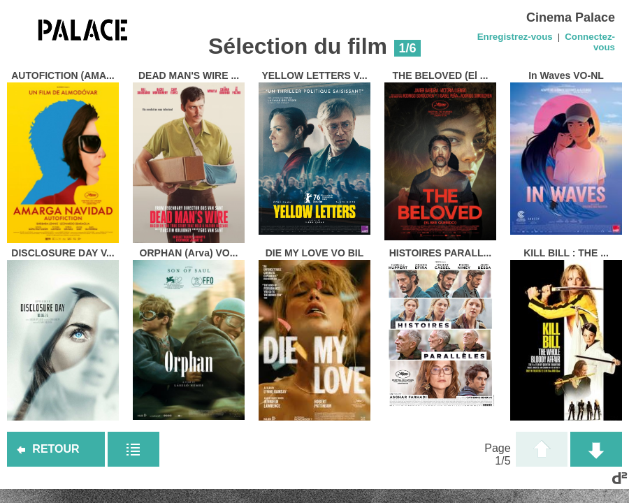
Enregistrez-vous (515, 36)
